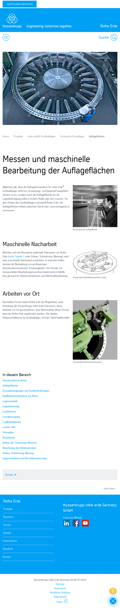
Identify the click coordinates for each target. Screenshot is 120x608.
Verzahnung (9, 437)
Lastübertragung (11, 416)
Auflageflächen (10, 385)
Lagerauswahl (10, 401)
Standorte (8, 548)
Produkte (18, 136)
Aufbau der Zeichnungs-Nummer (20, 442)
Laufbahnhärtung (12, 421)
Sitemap (60, 584)
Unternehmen (10, 540)
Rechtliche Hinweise (60, 592)
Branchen (8, 516)
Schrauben (8, 432)
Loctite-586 (9, 427)
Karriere (7, 556)
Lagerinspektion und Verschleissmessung (24, 458)
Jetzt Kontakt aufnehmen (20, 4)
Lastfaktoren (9, 411)
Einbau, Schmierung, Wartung (18, 453)
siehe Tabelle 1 (16, 256)
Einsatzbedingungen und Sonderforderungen (26, 390)
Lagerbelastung (11, 406)
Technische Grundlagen (72, 136)
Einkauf (7, 532)
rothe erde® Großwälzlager (41, 136)
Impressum (60, 588)
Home (6, 136)
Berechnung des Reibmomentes (19, 447)
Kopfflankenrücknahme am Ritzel (20, 395)
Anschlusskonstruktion (15, 380)
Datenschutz (60, 596)
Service (7, 524)
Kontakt (10, 474)
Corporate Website (72, 517)
